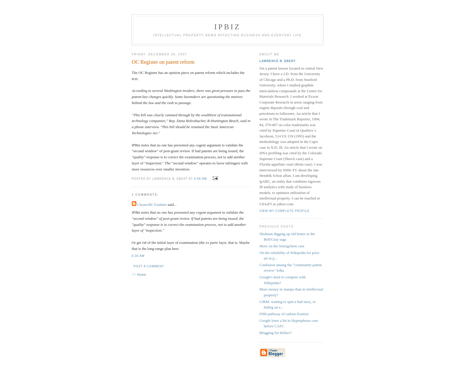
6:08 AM (200, 178)
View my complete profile (284, 211)
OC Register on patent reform (163, 62)
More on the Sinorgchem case (281, 246)
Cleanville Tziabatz (152, 204)
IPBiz (227, 27)
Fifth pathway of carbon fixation (283, 314)
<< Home (139, 274)
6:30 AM (138, 255)
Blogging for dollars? (275, 333)
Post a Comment (148, 266)
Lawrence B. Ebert (277, 61)
